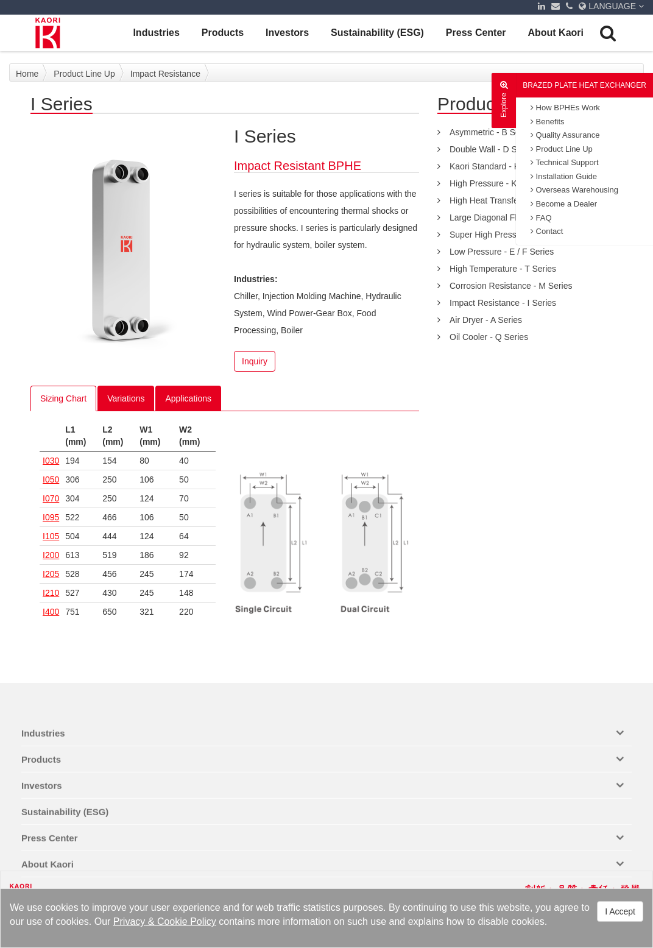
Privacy (129, 921)
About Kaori (556, 32)
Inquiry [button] (254, 361)
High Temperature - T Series (503, 269)
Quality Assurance (565, 135)
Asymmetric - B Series (492, 132)
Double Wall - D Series (492, 149)
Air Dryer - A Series (486, 320)
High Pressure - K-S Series (501, 183)
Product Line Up (562, 149)
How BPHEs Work (565, 107)
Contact (547, 231)
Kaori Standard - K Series (498, 166)
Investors (287, 32)
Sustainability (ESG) (377, 32)
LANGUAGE (611, 6)
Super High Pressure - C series (509, 234)
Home (27, 74)
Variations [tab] (125, 398)
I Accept (620, 911)
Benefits (548, 121)
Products (223, 32)
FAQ (541, 217)
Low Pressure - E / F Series (502, 251)
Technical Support (565, 162)
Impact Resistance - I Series (503, 303)
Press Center (476, 32)
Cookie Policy (186, 921)
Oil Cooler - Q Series (489, 337)
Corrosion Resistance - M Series (511, 286)
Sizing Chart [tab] (63, 398)
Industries (156, 32)
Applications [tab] (188, 398)
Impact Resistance (165, 74)
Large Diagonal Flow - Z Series (508, 217)
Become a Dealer (564, 203)
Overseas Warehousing (574, 189)
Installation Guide (564, 176)
